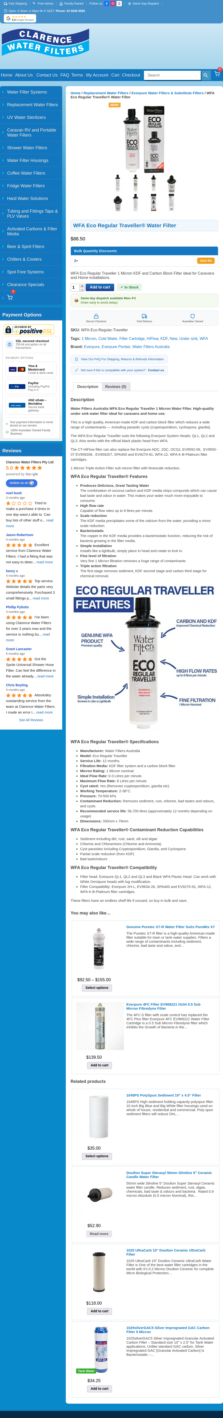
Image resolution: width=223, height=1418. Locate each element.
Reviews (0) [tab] (115, 387)
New (173, 339)
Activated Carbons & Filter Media (32, 231)
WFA (204, 339)
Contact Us (47, 75)
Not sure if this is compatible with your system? (119, 370)
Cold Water (107, 339)
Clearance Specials (25, 284)
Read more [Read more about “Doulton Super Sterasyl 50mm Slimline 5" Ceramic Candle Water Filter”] (99, 1234)
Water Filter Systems (27, 92)
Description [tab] (87, 387)
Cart (115, 75)
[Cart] (217, 75)
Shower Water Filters (27, 147)
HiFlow (152, 339)
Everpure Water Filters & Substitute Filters (168, 93)
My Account (97, 75)
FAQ (65, 75)
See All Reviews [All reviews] (31, 720)
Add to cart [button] (99, 1065)
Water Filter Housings (27, 160)
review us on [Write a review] (22, 483)
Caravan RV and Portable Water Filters (31, 133)
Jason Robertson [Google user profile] (19, 535)
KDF (163, 339)
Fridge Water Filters (26, 185)
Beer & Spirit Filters (25, 246)
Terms (77, 75)
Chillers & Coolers (24, 259)
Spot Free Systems (25, 272)
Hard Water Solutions (27, 198)
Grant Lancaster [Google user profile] (19, 649)
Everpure (92, 347)
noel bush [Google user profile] (14, 493)
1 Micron (89, 339)
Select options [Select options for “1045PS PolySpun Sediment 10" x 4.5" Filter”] (96, 1156)
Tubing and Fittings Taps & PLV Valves (32, 214)
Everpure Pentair (116, 347)
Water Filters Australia (151, 347)
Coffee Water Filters (26, 173)
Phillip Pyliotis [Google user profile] (17, 607)
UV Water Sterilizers (26, 117)
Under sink (188, 339)
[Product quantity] (76, 288)
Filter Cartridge (132, 339)
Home (6, 75)
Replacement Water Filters (32, 104)
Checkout (131, 75)
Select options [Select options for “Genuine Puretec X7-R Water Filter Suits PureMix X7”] (96, 988)
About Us (24, 75)
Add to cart (100, 287)
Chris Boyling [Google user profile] (17, 685)
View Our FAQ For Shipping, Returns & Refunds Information (119, 359)
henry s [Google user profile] (12, 571)
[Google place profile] (30, 462)
